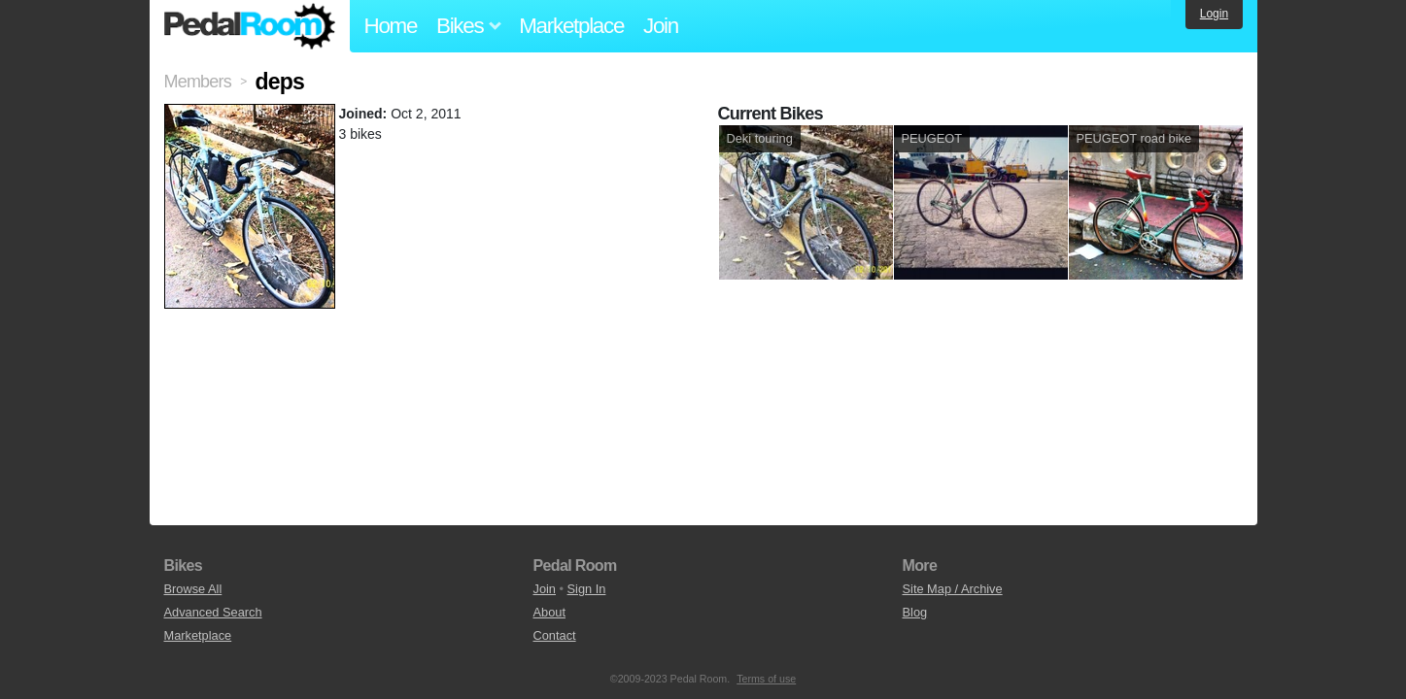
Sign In (586, 589)
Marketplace (571, 26)
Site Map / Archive (953, 589)
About (549, 612)
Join (660, 26)
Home (391, 26)
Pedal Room (249, 26)
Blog (915, 612)
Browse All (193, 589)
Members (197, 81)
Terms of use (766, 678)
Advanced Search (213, 612)
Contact (554, 635)
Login (1214, 13)
